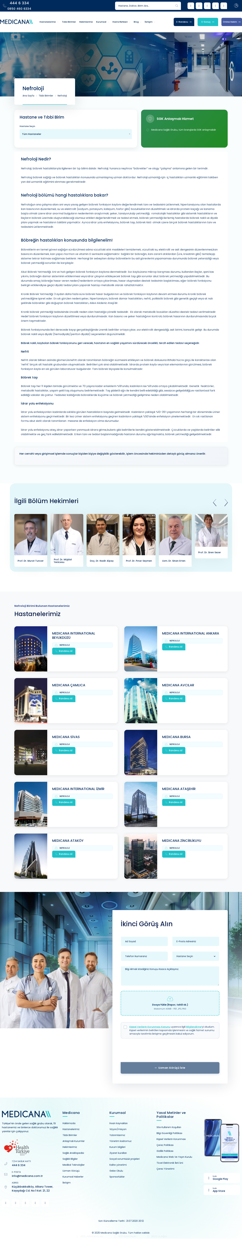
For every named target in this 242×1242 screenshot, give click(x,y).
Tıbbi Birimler (46, 95)
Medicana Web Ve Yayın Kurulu (174, 1157)
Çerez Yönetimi (165, 1168)
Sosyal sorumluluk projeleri (124, 1159)
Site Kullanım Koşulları (169, 1127)
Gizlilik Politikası (165, 1151)
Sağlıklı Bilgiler (70, 1159)
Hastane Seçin (27, 126)
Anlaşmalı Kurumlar (74, 1141)
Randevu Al (63, 651)
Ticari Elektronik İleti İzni (170, 1162)
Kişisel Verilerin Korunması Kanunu (149, 1026)
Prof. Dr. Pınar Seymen (139, 560)
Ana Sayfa (28, 95)
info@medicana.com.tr (27, 1176)
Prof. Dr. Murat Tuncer (31, 560)
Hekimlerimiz (70, 1147)
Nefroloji (62, 95)
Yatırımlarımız (117, 1135)
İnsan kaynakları (118, 1123)
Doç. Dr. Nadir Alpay (102, 560)
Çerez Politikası (165, 1145)
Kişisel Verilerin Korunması (171, 1139)
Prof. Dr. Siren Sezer (209, 552)
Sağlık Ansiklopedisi (73, 1153)
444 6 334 (18, 1165)
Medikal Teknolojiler (74, 1164)
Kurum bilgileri (117, 1147)
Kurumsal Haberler (73, 1176)
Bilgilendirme (194, 1026)
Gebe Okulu (116, 1170)
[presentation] (214, 502)
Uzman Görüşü (71, 1170)
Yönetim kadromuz (120, 1141)
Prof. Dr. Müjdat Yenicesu (63, 561)
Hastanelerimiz (71, 1129)
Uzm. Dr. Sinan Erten (173, 560)
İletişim (67, 1182)
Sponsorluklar (117, 1176)
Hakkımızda (69, 1123)
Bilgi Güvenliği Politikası (169, 1133)
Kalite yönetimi (118, 1164)
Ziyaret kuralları (118, 1153)
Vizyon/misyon (117, 1129)
